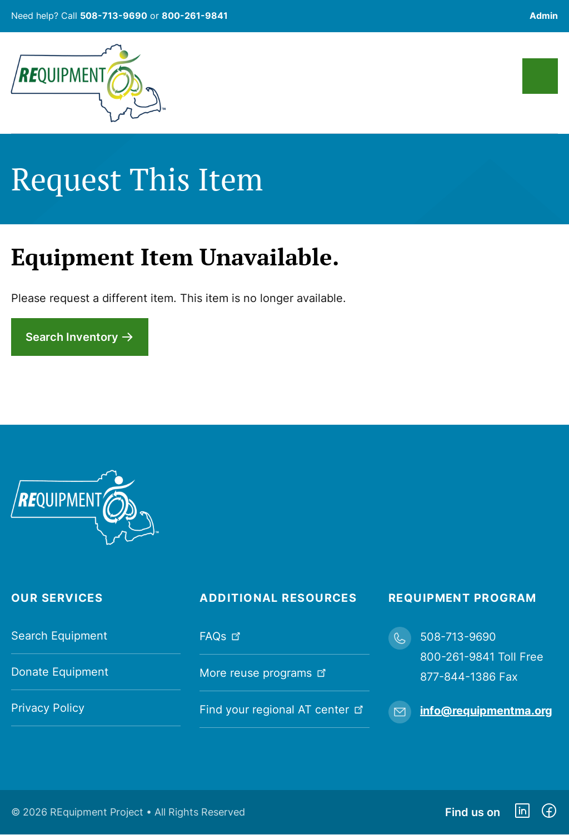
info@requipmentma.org (486, 710)
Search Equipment (59, 635)
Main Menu (540, 76)
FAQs (221, 635)
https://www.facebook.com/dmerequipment (549, 812)
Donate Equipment (59, 671)
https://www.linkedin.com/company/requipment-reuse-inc (522, 812)
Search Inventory (72, 337)
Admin (544, 15)
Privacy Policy (47, 708)
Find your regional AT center (282, 708)
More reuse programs (263, 672)
